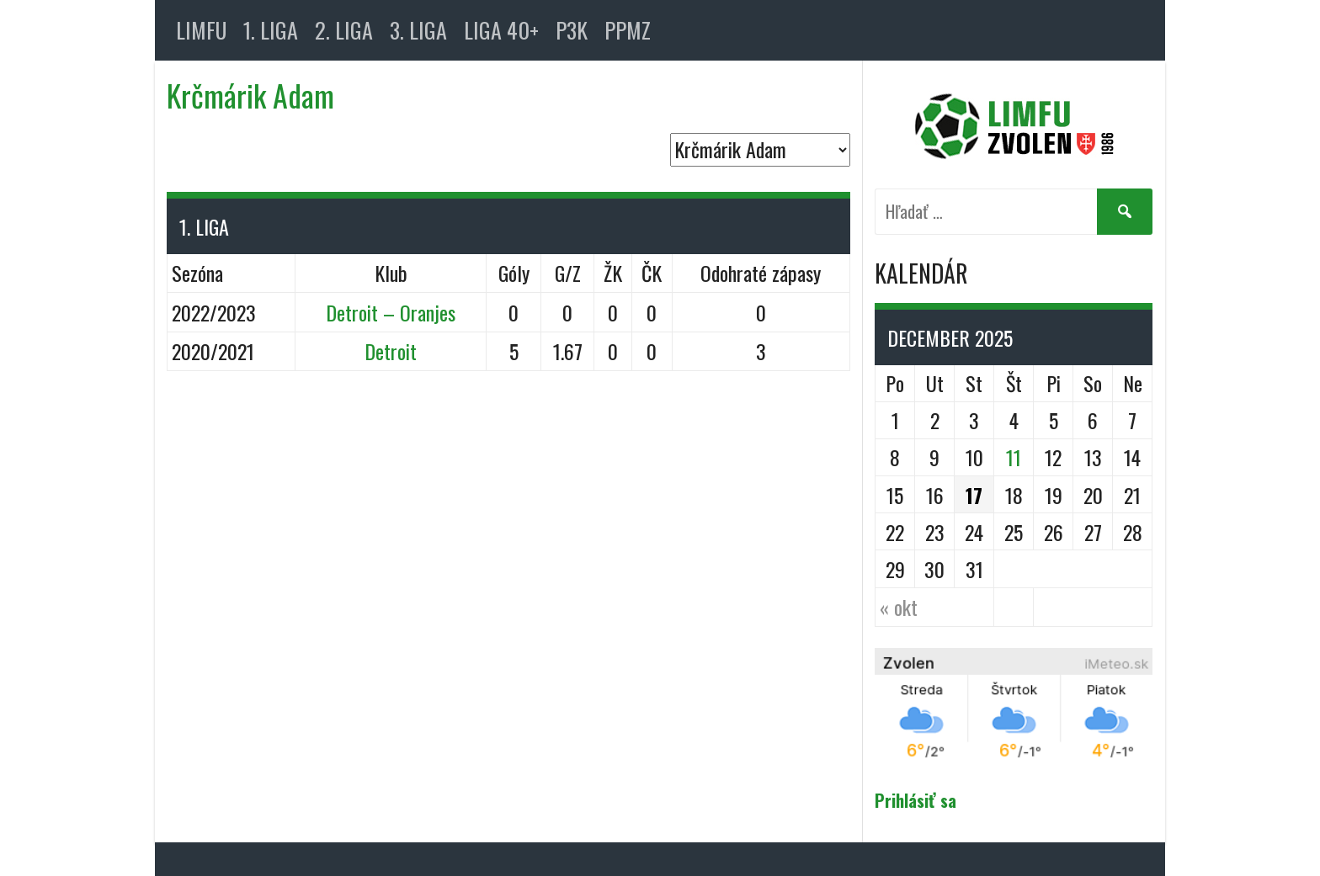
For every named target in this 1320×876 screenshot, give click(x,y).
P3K (572, 29)
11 (1013, 457)
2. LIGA (344, 29)
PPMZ (627, 29)
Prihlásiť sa (915, 800)
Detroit (391, 351)
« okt (899, 607)
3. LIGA (418, 29)
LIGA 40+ (501, 29)
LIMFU (201, 29)
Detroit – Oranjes (390, 312)
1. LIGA (270, 29)
